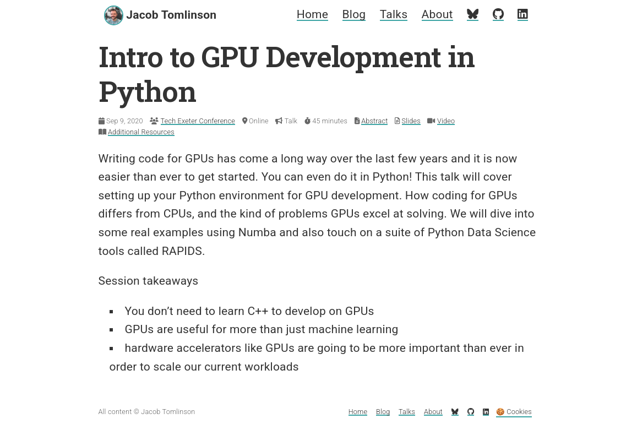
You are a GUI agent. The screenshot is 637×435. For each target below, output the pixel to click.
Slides (411, 121)
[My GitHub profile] (498, 14)
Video (446, 121)
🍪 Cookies (514, 411)
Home (312, 14)
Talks (393, 14)
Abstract (374, 121)
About (437, 14)
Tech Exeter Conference (198, 121)
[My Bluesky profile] (472, 14)
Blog (354, 14)
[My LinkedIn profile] (522, 14)
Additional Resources (141, 132)
